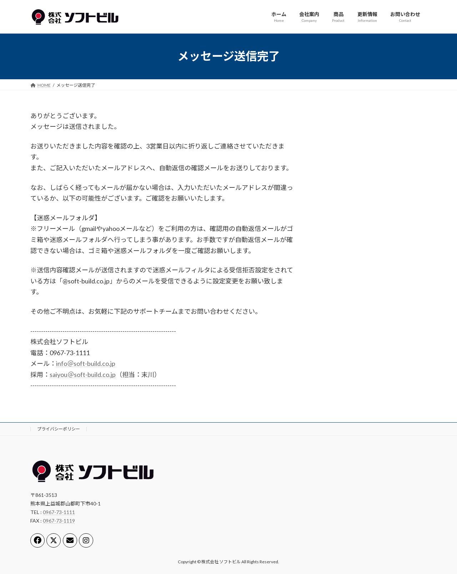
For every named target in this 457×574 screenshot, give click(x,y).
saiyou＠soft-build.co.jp (83, 374)
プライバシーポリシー (58, 429)
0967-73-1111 (59, 512)
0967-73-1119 (59, 521)
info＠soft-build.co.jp (85, 363)
